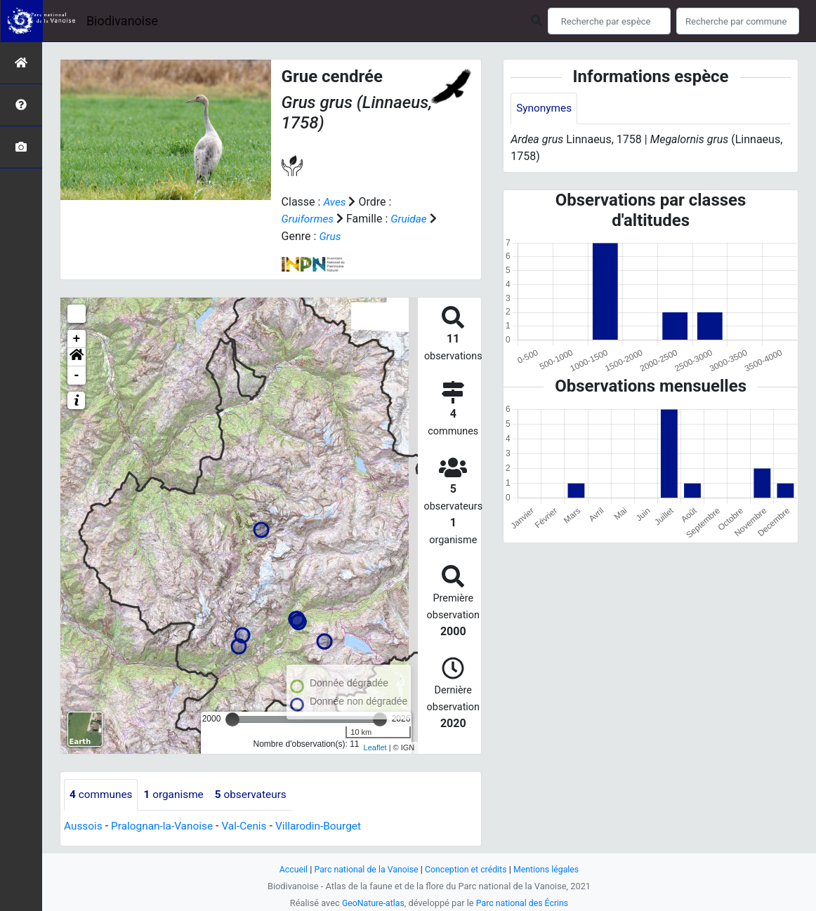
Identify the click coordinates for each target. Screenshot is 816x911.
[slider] (232, 719)
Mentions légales (550, 869)
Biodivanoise (122, 20)
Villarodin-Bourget (327, 825)
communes (102, 794)
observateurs (257, 794)
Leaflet (375, 747)
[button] (76, 356)
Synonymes (545, 108)
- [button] (77, 374)
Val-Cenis (251, 825)
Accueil (288, 869)
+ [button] (77, 338)
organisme (177, 794)
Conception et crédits (467, 869)
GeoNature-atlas (371, 903)
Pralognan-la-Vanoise (165, 825)
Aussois (84, 825)
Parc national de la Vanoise (364, 869)
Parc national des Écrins (523, 903)
